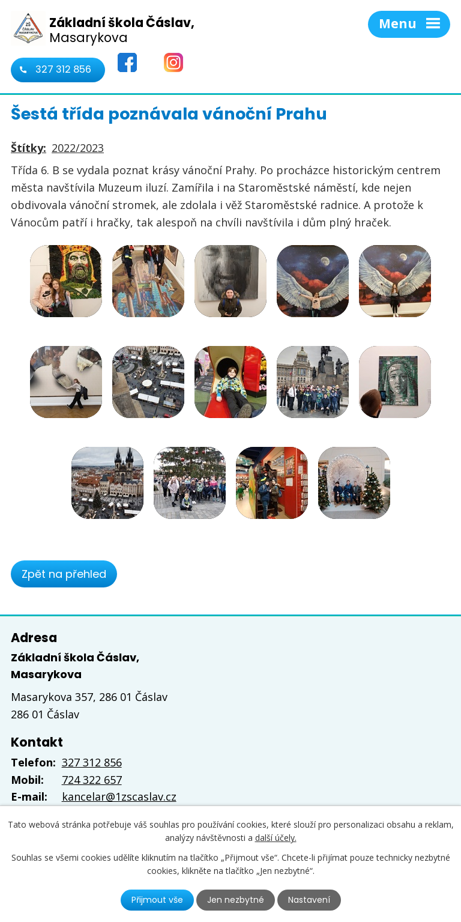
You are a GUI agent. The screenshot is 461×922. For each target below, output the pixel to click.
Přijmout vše (157, 900)
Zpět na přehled (64, 573)
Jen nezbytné (235, 900)
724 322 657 (92, 779)
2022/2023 (78, 148)
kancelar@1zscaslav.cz (119, 796)
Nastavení (309, 900)
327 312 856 (63, 69)
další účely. (276, 837)
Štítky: (28, 148)
